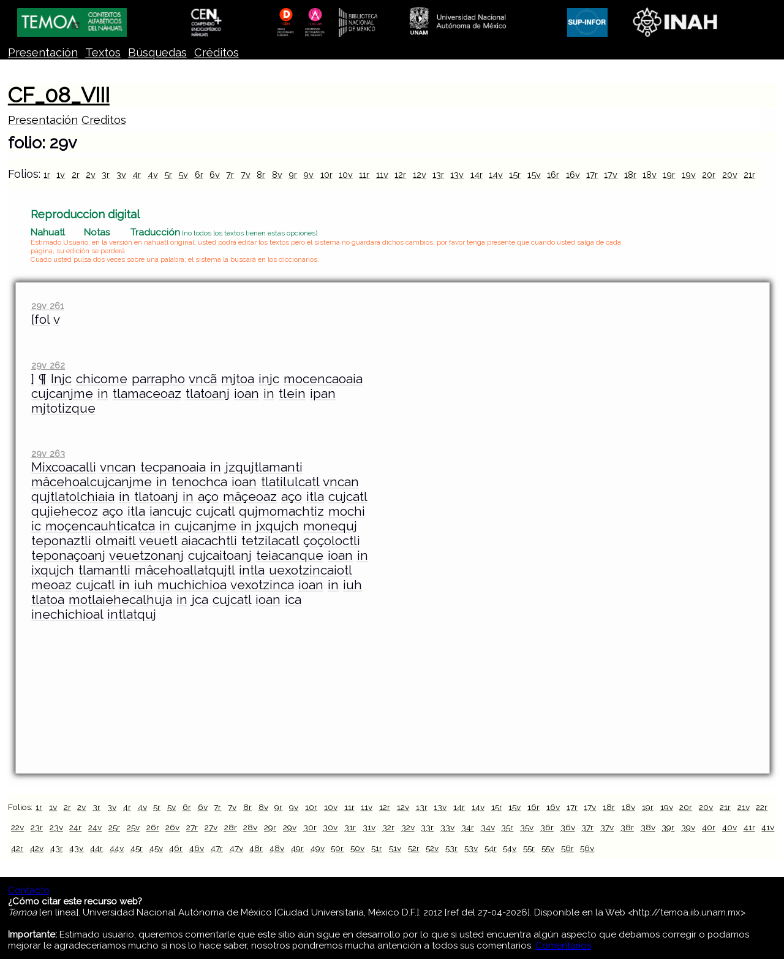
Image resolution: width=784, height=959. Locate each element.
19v (689, 174)
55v (547, 848)
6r (199, 174)
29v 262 (48, 365)
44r (96, 848)
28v (250, 827)
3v (121, 174)
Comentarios (563, 945)
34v (488, 827)
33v (447, 827)
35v (526, 827)
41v (767, 827)
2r (76, 174)
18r (630, 174)
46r (176, 848)
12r (400, 174)
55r (529, 848)
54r (490, 848)
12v (419, 174)
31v (369, 827)
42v (36, 848)
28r (230, 827)
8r (261, 174)
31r (350, 827)
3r (106, 174)
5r (168, 174)
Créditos (216, 52)
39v (688, 827)
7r (230, 174)
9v (308, 174)
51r (376, 848)
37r (587, 827)
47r (217, 848)
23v (56, 827)
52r (414, 848)
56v (587, 848)
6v (214, 174)
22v (17, 827)
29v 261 (47, 305)
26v (172, 827)
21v (743, 807)
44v (117, 848)
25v (133, 827)
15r (515, 174)
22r (761, 807)
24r (75, 827)
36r (547, 827)
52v (432, 848)
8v (277, 174)
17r (592, 174)
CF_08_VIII (59, 95)
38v (648, 827)
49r (297, 848)
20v (729, 174)
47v (236, 848)
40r (708, 827)
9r (292, 174)
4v (153, 174)
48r (256, 848)
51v (395, 848)
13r (438, 174)
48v (277, 848)
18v (650, 174)
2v (91, 174)
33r (427, 827)
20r (708, 174)
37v (607, 827)
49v (318, 848)
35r (507, 827)
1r (46, 174)
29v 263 (48, 453)
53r (451, 848)
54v (509, 848)
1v (60, 174)
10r (326, 174)
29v (289, 827)
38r (627, 827)
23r (37, 827)
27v (211, 827)
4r (136, 174)
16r (553, 174)
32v (408, 827)
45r (136, 848)
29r (270, 827)
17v (610, 174)
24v (95, 827)
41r (749, 827)
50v (357, 848)
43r (56, 848)
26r (152, 827)
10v (346, 174)
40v (729, 827)
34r (467, 827)
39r (668, 827)
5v (183, 174)
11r (364, 174)
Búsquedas (157, 52)
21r (749, 174)
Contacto (29, 890)
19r (669, 174)
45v (156, 848)
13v (457, 174)
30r (310, 827)
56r (567, 848)
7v (246, 174)
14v (496, 174)
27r (192, 827)
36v (567, 827)
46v (196, 848)
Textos (103, 52)
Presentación (43, 52)
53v (471, 848)
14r (476, 174)
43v (76, 848)
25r (114, 827)
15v (534, 174)
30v (330, 827)
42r (17, 848)
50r (337, 848)
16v (573, 174)
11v (382, 174)
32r (388, 827)
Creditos (103, 119)
